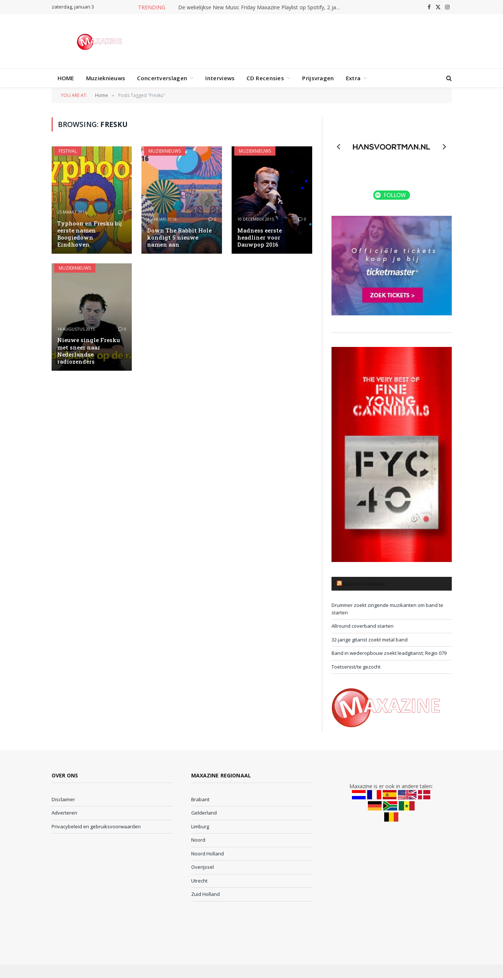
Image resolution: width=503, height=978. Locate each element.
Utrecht (199, 880)
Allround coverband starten (362, 626)
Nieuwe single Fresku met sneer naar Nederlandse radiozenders (88, 351)
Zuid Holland (205, 894)
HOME (66, 78)
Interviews (220, 78)
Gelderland (204, 812)
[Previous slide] (339, 147)
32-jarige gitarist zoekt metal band (369, 639)
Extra (353, 78)
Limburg (200, 826)
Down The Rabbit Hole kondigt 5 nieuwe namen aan (179, 237)
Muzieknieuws (105, 78)
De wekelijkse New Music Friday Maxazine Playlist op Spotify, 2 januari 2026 (261, 7)
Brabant (200, 799)
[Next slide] (444, 147)
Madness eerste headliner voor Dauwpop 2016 (259, 237)
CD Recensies (265, 78)
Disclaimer (63, 799)
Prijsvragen (318, 78)
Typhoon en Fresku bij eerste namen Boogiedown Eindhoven (89, 234)
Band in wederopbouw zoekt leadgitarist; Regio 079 (389, 653)
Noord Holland (207, 853)
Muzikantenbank (364, 584)
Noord (198, 839)
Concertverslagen (162, 78)
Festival (68, 151)
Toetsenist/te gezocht (355, 666)
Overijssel (202, 867)
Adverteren (64, 812)
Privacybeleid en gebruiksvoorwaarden (96, 826)
